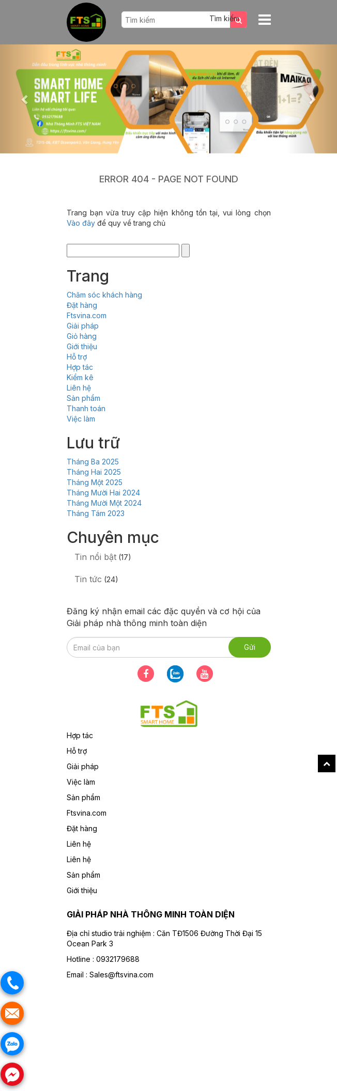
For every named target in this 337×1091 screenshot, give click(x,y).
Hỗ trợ (77, 356)
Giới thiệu (82, 346)
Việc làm (81, 418)
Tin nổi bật (95, 557)
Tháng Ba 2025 (93, 461)
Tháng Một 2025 (94, 482)
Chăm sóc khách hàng (104, 294)
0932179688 (118, 959)
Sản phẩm (83, 398)
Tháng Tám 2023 (96, 513)
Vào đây (82, 223)
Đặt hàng (82, 305)
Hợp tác (80, 367)
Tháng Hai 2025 (94, 471)
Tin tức (88, 579)
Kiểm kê (80, 377)
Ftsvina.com (86, 315)
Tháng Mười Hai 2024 (103, 492)
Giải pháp (83, 325)
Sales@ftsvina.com (121, 974)
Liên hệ (79, 387)
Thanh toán (86, 408)
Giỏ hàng (82, 336)
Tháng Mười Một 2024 (104, 502)
